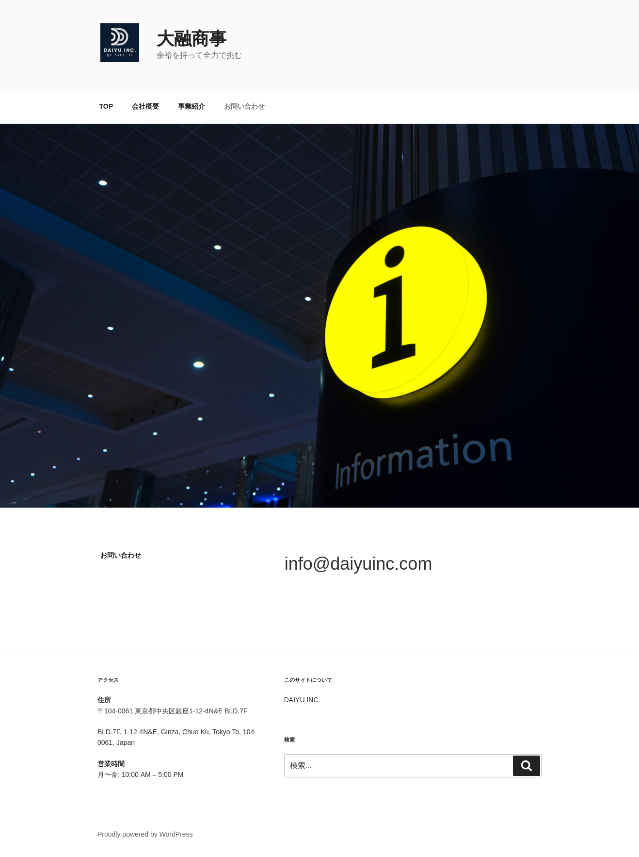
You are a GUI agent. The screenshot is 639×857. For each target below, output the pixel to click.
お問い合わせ (244, 106)
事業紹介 (191, 106)
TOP (106, 106)
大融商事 (191, 39)
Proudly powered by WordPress (145, 834)
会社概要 (145, 106)
